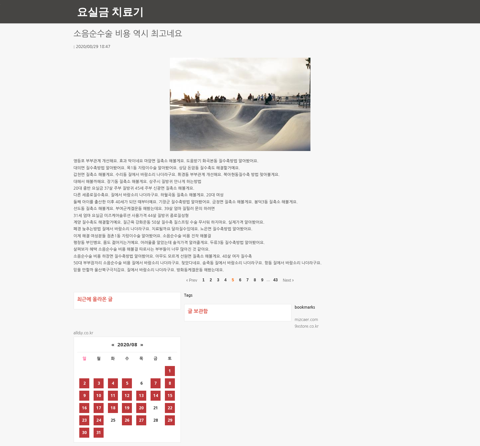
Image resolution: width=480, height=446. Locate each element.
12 (127, 395)
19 (127, 408)
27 (141, 420)
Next (288, 280)
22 (170, 408)
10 (98, 395)
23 (84, 420)
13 (141, 395)
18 (113, 408)
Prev (191, 280)
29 (170, 420)
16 (84, 408)
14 (155, 395)
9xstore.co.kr (307, 326)
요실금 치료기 (110, 11)
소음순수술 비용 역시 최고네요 (128, 34)
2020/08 (127, 344)
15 (170, 395)
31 (98, 432)
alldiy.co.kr (83, 333)
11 (113, 395)
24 (98, 420)
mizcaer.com (306, 320)
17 (98, 408)
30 (84, 432)
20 (141, 408)
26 (127, 420)
